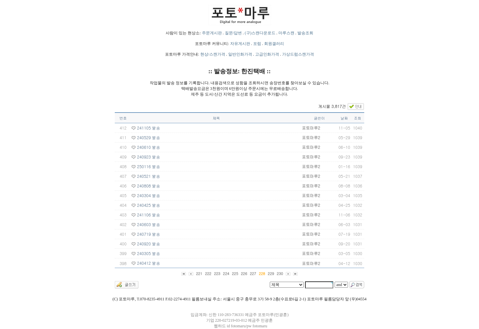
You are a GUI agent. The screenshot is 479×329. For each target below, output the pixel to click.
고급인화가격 (267, 54)
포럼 (257, 43)
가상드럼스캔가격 (298, 54)
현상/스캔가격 (212, 54)
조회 (357, 118)
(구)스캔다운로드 (260, 33)
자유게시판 (240, 43)
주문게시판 (212, 33)
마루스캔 (286, 33)
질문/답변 (233, 33)
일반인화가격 (240, 54)
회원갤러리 (274, 43)
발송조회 (305, 33)
